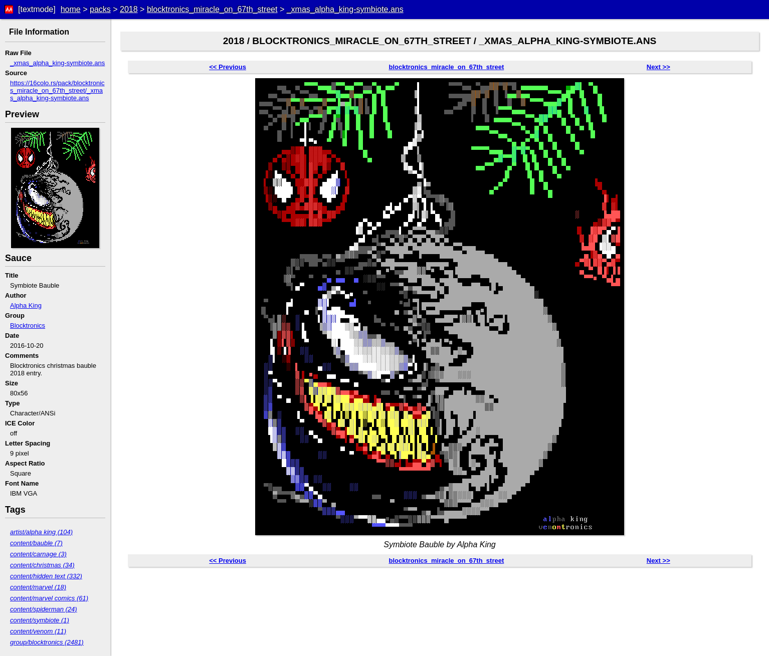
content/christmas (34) (42, 565)
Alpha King (26, 305)
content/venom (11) (38, 631)
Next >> (658, 67)
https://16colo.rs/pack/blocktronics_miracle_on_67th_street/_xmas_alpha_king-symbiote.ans (57, 90)
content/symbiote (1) (39, 620)
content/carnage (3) (38, 554)
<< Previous (227, 67)
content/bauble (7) (36, 543)
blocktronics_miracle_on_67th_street (212, 9)
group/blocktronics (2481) (47, 642)
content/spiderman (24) (43, 609)
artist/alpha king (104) (41, 532)
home (71, 9)
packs (100, 9)
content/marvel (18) (38, 587)
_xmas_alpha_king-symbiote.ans (345, 9)
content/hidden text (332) (46, 576)
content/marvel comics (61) (49, 598)
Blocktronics (27, 325)
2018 (129, 9)
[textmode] (37, 9)
